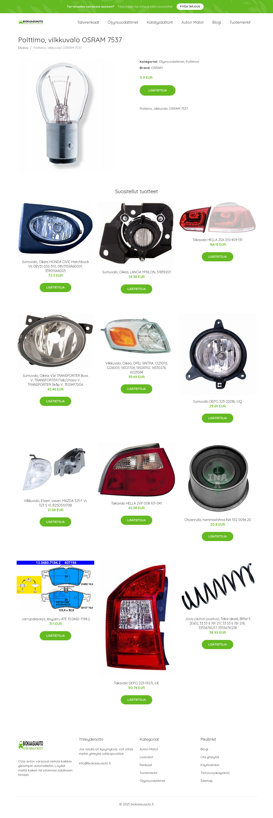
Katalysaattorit (160, 25)
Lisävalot (146, 763)
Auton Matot (149, 756)
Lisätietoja (157, 97)
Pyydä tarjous (190, 6)
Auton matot (193, 25)
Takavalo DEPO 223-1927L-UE (136, 689)
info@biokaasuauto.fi (95, 770)
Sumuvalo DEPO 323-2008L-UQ (217, 408)
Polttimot (192, 68)
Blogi (216, 25)
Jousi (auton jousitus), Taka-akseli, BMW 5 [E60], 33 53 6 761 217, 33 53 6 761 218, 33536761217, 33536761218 (217, 629)
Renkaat (146, 771)
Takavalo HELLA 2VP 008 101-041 (136, 510)
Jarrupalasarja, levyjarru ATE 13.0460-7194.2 (55, 625)
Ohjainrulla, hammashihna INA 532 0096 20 (217, 526)
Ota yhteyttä (209, 763)
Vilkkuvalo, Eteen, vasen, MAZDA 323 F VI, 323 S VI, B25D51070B (55, 509)
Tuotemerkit (240, 25)
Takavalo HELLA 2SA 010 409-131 (218, 246)
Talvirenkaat (88, 25)
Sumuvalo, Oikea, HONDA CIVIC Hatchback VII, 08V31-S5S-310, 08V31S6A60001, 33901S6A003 (55, 272)
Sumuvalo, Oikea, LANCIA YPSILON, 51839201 (136, 278)
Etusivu (23, 54)
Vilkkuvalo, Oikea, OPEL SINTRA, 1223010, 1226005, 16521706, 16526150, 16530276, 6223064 (136, 374)
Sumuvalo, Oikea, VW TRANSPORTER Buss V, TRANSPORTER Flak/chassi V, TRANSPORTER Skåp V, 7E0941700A (55, 386)
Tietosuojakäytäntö (215, 779)
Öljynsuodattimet (123, 25)
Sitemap (206, 787)
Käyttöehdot (209, 771)
